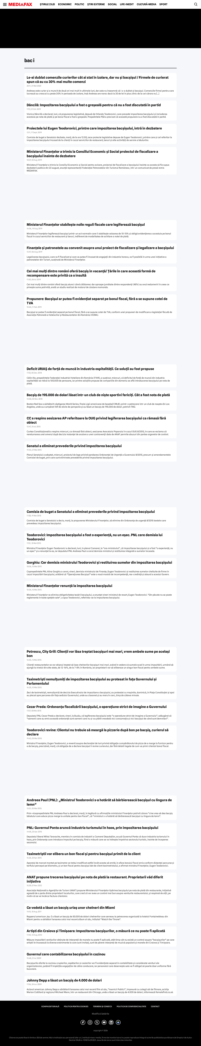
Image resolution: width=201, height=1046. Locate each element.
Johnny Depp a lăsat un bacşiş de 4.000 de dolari (64, 980)
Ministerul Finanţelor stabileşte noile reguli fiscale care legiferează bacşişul (86, 225)
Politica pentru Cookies (76, 1006)
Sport (163, 4)
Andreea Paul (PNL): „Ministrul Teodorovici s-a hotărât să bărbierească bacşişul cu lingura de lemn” (99, 802)
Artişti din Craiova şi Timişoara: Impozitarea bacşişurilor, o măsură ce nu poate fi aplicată (96, 931)
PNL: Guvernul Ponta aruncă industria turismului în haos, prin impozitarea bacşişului (92, 828)
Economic (65, 4)
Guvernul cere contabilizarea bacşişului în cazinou (66, 954)
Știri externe (96, 4)
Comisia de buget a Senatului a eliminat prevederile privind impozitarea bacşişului (91, 512)
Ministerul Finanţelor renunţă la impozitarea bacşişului (69, 586)
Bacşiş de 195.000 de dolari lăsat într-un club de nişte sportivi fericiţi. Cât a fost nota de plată (98, 395)
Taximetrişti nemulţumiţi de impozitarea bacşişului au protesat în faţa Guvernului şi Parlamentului (92, 681)
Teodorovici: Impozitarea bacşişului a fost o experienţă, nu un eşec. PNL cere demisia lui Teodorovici (95, 537)
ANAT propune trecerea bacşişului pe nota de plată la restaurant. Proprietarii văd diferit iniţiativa (95, 879)
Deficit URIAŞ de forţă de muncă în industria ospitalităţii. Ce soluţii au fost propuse (90, 369)
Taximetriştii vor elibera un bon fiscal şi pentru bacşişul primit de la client (84, 854)
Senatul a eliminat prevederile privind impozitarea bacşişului (74, 446)
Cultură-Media (146, 4)
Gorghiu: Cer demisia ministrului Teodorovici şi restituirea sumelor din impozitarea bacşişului (99, 562)
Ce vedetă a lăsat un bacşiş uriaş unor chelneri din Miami (71, 908)
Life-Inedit (127, 4)
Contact (155, 1006)
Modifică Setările (100, 1013)
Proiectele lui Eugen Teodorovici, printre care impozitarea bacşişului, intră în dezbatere (94, 128)
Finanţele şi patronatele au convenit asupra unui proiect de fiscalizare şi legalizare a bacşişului (100, 248)
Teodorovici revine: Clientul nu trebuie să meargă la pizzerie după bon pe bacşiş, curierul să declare (97, 732)
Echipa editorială (50, 1006)
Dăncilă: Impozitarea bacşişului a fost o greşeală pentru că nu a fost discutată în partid (94, 105)
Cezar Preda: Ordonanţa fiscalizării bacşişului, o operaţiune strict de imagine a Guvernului (97, 707)
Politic (79, 4)
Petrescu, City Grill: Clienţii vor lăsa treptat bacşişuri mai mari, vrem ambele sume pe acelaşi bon (98, 654)
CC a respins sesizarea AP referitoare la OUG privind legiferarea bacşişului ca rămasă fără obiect (96, 420)
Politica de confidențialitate (131, 1006)
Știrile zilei (47, 4)
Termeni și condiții (102, 1006)
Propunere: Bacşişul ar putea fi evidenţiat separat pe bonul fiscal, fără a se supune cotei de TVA (97, 301)
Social (112, 4)
